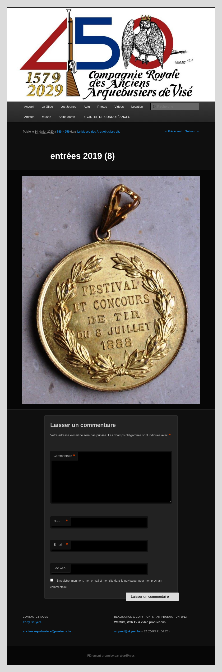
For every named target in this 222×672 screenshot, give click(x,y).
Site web (59, 568)
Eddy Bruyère (32, 622)
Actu (87, 106)
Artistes (29, 117)
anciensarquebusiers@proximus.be (47, 631)
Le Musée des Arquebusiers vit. (98, 131)
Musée (46, 117)
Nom (61, 521)
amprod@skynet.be (127, 631)
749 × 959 (63, 131)
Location (137, 106)
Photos (102, 106)
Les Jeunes (68, 106)
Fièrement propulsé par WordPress (111, 655)
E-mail (61, 544)
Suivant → (192, 131)
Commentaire (64, 456)
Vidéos (119, 106)
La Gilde (47, 106)
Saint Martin (67, 117)
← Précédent (172, 131)
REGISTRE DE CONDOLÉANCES (106, 117)
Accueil (29, 106)
